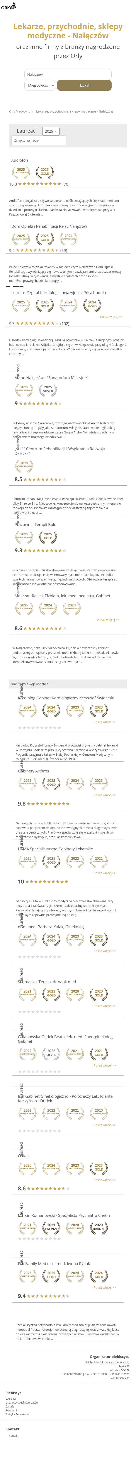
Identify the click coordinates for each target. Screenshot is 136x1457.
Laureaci (10, 1399)
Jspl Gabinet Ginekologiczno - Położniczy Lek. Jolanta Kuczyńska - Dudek (65, 1099)
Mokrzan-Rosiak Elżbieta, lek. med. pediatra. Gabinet (62, 595)
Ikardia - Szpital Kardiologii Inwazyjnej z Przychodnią (58, 292)
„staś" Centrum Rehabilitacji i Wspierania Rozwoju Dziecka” (60, 451)
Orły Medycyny (19, 111)
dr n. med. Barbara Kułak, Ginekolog (51, 926)
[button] (65, 316)
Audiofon (19, 160)
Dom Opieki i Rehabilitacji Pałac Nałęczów (49, 226)
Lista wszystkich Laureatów (21, 1402)
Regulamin (11, 1410)
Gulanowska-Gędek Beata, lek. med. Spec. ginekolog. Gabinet (66, 1039)
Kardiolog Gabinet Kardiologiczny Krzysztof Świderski (66, 697)
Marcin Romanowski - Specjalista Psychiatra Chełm (64, 1215)
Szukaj (84, 85)
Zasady (9, 1406)
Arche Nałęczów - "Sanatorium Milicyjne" (51, 377)
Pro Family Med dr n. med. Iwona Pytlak (54, 1263)
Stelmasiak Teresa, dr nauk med (47, 981)
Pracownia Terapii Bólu (35, 524)
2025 (49, 131)
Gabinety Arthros (33, 771)
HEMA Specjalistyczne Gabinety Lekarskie (55, 848)
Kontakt (13, 1436)
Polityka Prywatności (17, 1414)
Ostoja (24, 1155)
